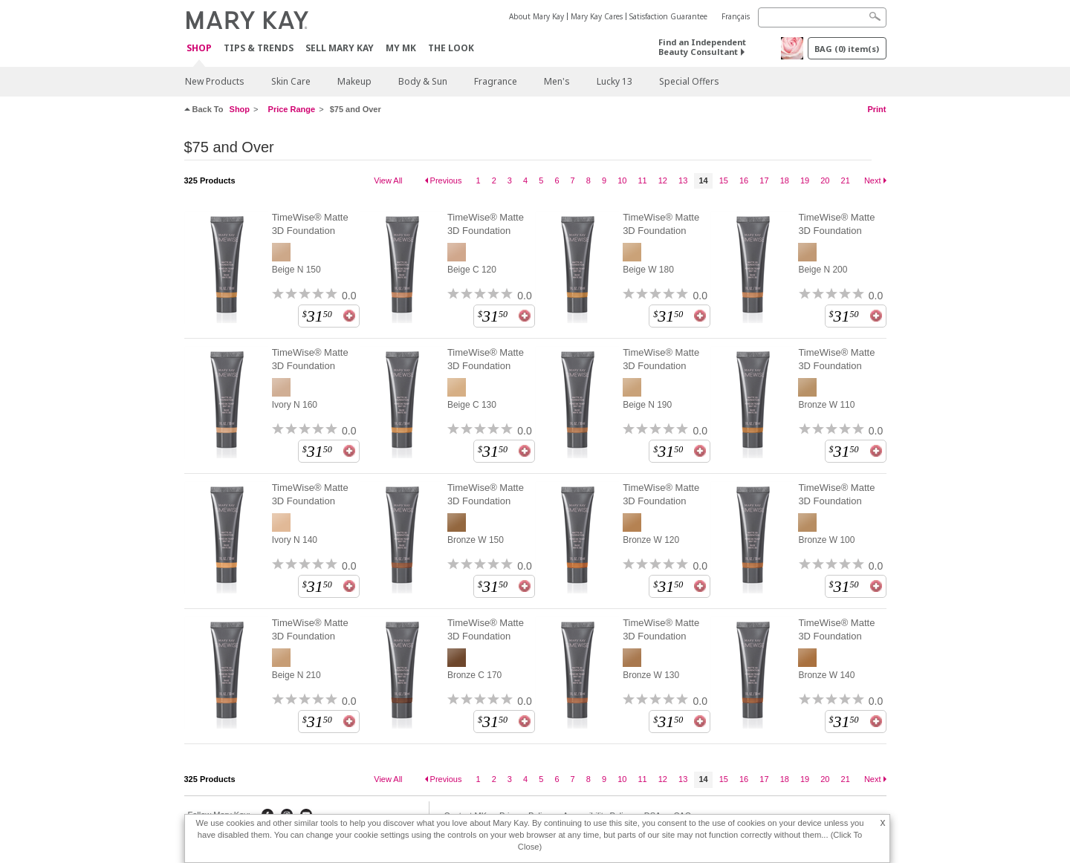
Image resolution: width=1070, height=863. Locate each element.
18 (784, 180)
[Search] (822, 17)
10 (621, 180)
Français (736, 16)
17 (763, 180)
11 (642, 180)
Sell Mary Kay (339, 48)
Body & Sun (422, 81)
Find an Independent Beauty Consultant (702, 46)
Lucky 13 (614, 81)
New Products (214, 81)
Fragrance (495, 81)
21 (845, 180)
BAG (846, 48)
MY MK (401, 48)
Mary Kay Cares (597, 16)
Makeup (354, 81)
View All (388, 180)
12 (662, 180)
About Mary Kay (536, 16)
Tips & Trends (259, 48)
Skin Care (291, 81)
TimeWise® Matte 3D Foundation (310, 224)
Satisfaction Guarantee (668, 16)
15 (723, 180)
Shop (199, 48)
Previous (446, 180)
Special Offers (689, 81)
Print (876, 109)
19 (804, 180)
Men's (557, 81)
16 (743, 180)
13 (682, 180)
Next (872, 180)
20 (824, 180)
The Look (451, 48)
